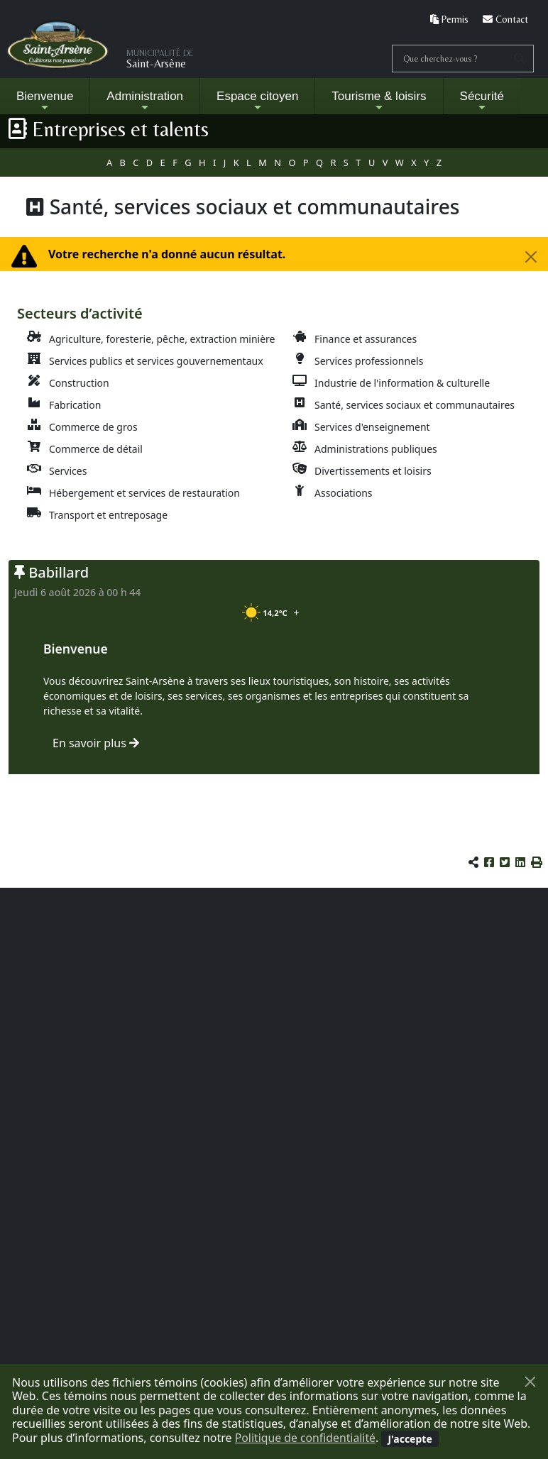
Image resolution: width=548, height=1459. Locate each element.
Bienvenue (44, 101)
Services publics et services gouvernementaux (156, 361)
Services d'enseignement (372, 427)
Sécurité (482, 101)
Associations (343, 493)
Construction (79, 383)
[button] (536, 862)
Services (68, 471)
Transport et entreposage (108, 515)
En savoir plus (96, 743)
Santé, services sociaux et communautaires (414, 405)
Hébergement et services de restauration (144, 493)
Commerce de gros (93, 427)
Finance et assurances (365, 339)
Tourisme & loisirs (378, 101)
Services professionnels (368, 361)
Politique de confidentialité (306, 1438)
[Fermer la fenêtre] (531, 257)
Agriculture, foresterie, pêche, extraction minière (162, 339)
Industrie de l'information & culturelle (402, 383)
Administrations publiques (375, 449)
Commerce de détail (96, 449)
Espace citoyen (257, 101)
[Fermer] (530, 1381)
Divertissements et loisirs (373, 471)
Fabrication (75, 405)
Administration (144, 101)
